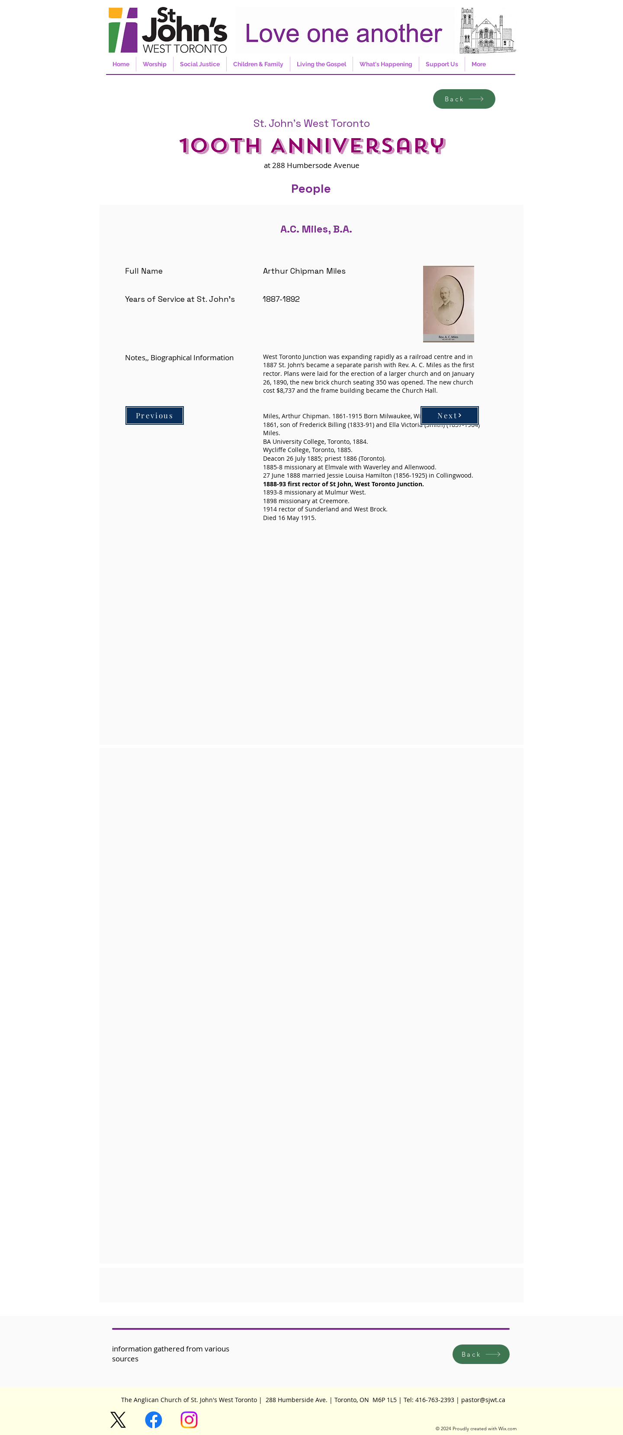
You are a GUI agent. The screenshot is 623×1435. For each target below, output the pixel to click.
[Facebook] (153, 1420)
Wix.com (507, 1428)
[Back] (464, 99)
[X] (118, 1420)
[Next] (449, 415)
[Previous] (154, 415)
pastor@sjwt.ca (483, 1400)
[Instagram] (189, 1420)
